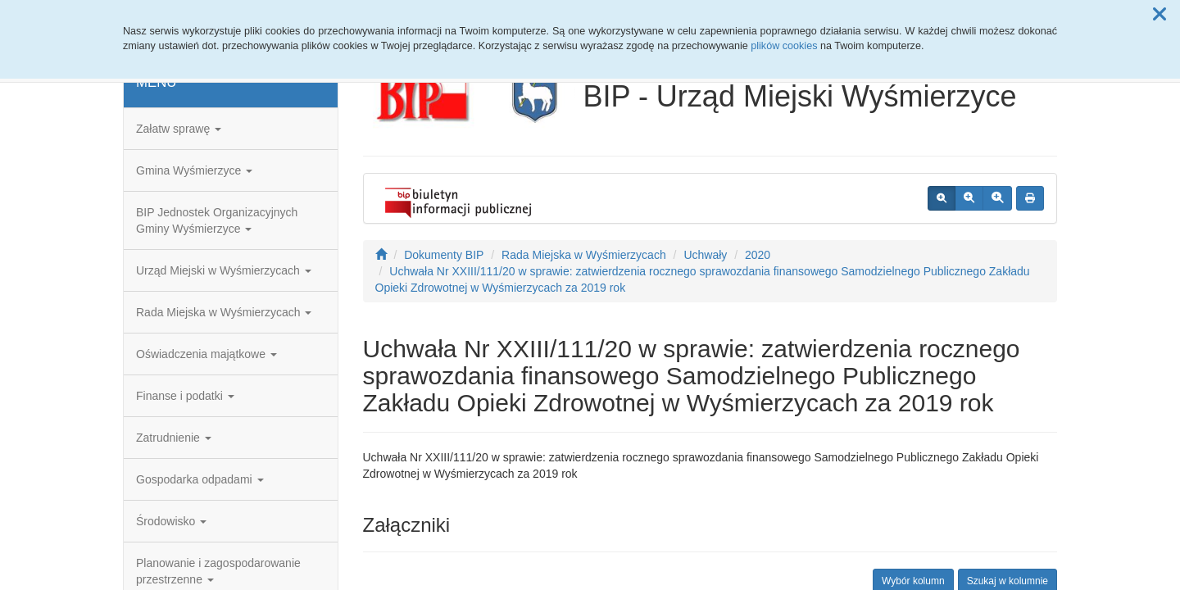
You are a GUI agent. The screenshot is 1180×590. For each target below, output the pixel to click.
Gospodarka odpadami (200, 479)
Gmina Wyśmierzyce (194, 170)
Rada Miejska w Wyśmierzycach (223, 312)
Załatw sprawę (178, 128)
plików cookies (784, 46)
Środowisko (171, 521)
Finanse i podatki (185, 395)
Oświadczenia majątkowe (206, 354)
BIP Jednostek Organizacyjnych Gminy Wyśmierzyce (216, 220)
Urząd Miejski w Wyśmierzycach (223, 270)
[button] (1159, 14)
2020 (757, 254)
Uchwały (705, 254)
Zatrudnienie (173, 437)
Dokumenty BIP (443, 254)
